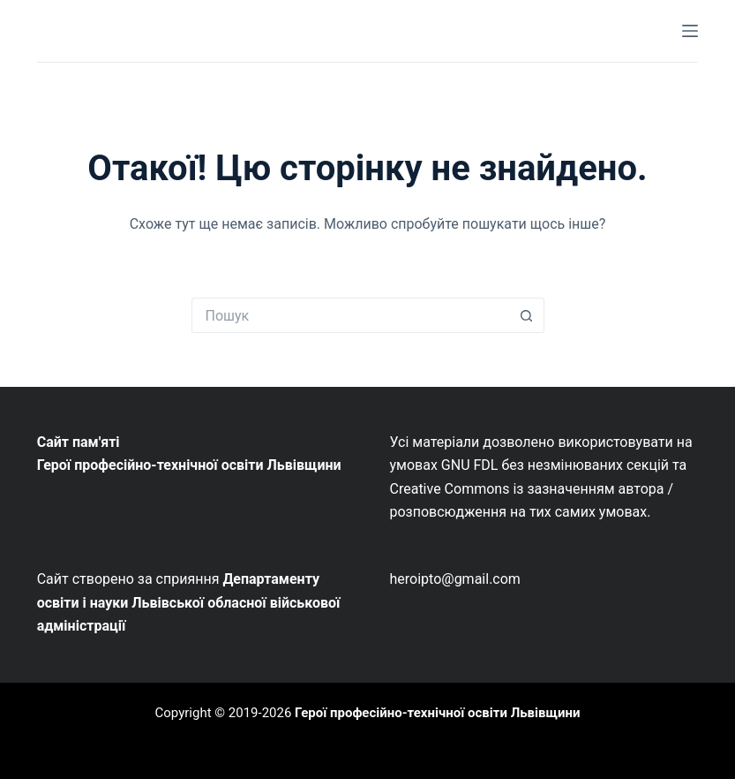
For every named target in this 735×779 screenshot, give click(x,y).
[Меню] (690, 31)
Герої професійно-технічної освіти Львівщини (437, 713)
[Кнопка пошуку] (526, 315)
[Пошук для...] (350, 315)
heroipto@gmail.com (455, 579)
